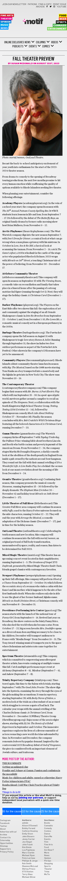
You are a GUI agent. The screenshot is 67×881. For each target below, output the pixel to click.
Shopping (48, 864)
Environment (57, 29)
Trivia (46, 872)
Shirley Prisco (28, 869)
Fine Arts (7, 15)
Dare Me (48, 837)
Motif (33, 22)
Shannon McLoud (30, 866)
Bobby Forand (28, 828)
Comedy (48, 828)
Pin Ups (47, 861)
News (4, 28)
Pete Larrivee (28, 858)
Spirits (61, 22)
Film (46, 842)
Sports (47, 866)
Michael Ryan (28, 855)
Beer (62, 19)
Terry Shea (27, 874)
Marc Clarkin (28, 853)
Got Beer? (49, 850)
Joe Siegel (27, 842)
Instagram (54, 6)
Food (62, 15)
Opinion (6, 22)
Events (33, 46)
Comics (46, 46)
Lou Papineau (28, 850)
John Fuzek (27, 845)
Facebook (47, 6)
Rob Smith (26, 864)
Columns (41, 42)
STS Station (27, 872)
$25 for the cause (49, 811)
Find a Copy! (45, 4)
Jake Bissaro (28, 837)
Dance (47, 834)
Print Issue (59, 4)
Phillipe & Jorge (30, 861)
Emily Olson (27, 834)
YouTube (61, 7)
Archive (40, 7)
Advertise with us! (8, 832)
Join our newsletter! (14, 4)
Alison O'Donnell (30, 826)
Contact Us (5, 838)
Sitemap (4, 846)
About (3, 829)
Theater (6, 19)
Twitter (51, 6)
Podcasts (17, 46)
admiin (25, 823)
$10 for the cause (30, 811)
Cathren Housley (30, 831)
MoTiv (47, 874)
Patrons (32, 4)
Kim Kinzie (27, 847)
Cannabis (59, 25)
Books (47, 823)
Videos (54, 42)
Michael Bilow (28, 877)
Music (4, 25)
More (46, 853)
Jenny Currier (28, 839)
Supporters (5, 849)
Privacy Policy (7, 852)
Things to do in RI (11, 792)
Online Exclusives (14, 42)
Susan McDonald (22, 64)
